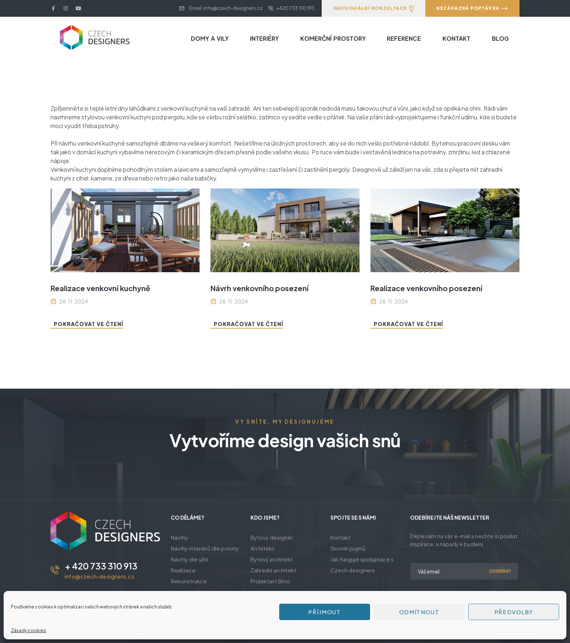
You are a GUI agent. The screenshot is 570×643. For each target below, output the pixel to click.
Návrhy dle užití (189, 559)
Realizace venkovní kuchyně (100, 288)
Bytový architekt (271, 559)
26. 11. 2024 (73, 301)
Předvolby (513, 611)
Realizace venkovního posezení (426, 288)
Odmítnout (419, 611)
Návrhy (179, 537)
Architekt (262, 548)
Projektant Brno (270, 580)
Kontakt (340, 537)
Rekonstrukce (189, 580)
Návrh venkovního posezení (259, 288)
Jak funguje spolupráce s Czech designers (362, 564)
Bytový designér (271, 537)
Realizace (183, 570)
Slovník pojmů (348, 548)
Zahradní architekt (273, 570)
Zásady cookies (28, 630)
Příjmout (324, 611)
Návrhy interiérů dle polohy (205, 548)
